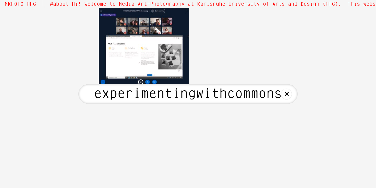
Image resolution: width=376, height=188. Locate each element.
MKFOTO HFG (20, 4)
